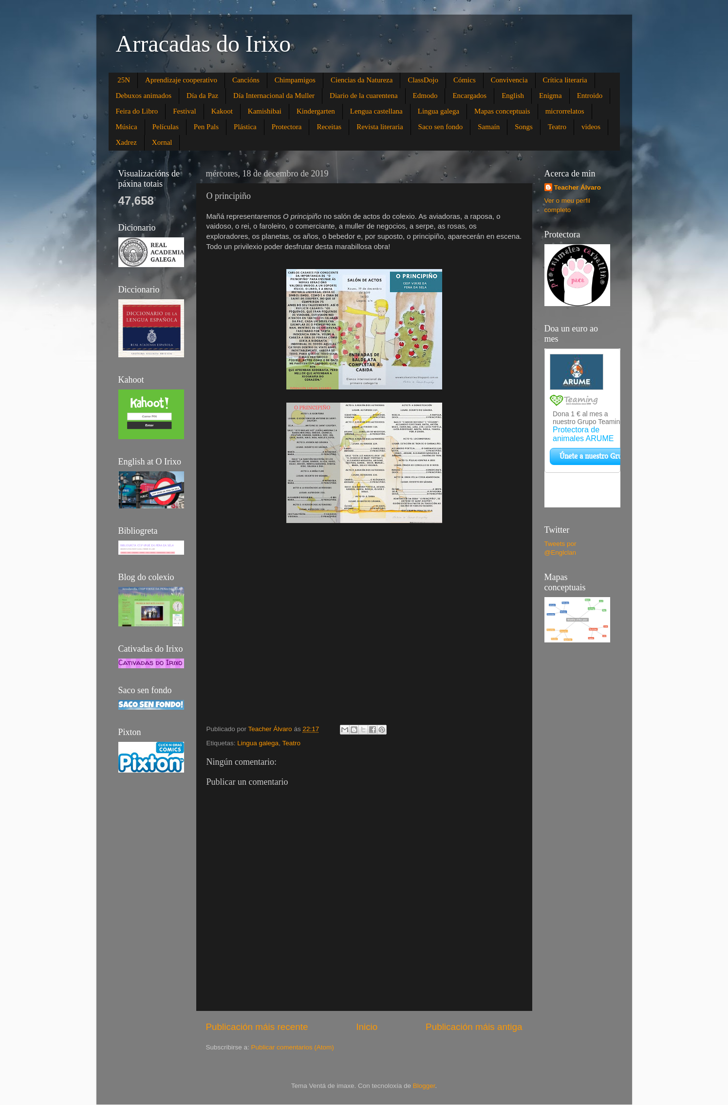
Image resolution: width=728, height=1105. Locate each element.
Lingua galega (438, 111)
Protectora (287, 127)
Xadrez (126, 142)
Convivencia (509, 80)
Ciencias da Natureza (361, 80)
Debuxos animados (144, 95)
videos (590, 127)
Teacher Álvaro (577, 187)
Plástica (245, 127)
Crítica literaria (565, 80)
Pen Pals (206, 127)
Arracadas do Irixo (203, 44)
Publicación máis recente (257, 1027)
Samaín (489, 127)
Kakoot (222, 111)
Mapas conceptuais (502, 111)
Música (126, 127)
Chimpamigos (295, 80)
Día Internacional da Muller (274, 95)
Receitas (329, 127)
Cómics (464, 80)
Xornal (162, 142)
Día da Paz (202, 95)
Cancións (246, 80)
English (513, 95)
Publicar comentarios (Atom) (292, 1047)
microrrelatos (564, 111)
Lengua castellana (376, 111)
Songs (524, 127)
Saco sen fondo (440, 127)
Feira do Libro (137, 111)
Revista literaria (379, 127)
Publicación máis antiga (474, 1027)
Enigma (550, 95)
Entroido (590, 95)
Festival (184, 111)
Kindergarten (316, 111)
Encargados (469, 95)
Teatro (557, 127)
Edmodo (425, 95)
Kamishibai (264, 111)
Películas (165, 127)
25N (123, 80)
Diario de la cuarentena (364, 95)
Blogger (424, 1085)
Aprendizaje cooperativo (181, 80)
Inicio (366, 1027)
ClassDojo (423, 80)
